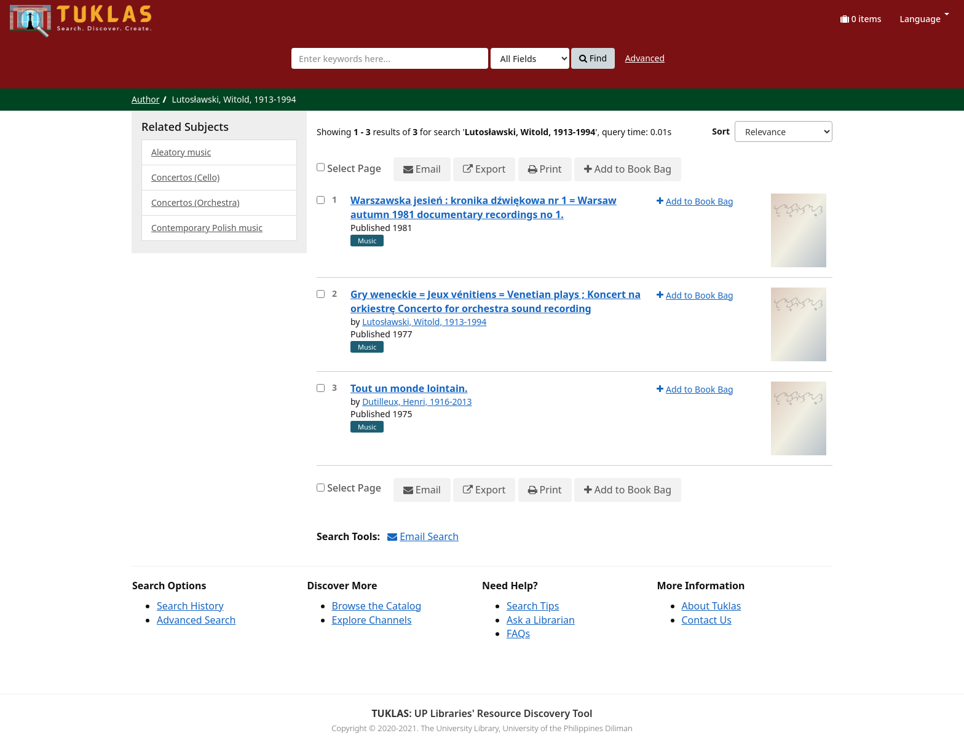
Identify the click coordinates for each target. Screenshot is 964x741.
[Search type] (530, 58)
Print (545, 169)
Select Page (354, 168)
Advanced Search (196, 620)
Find (593, 58)
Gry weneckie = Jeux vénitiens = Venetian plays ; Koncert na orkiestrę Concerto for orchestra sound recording (495, 301)
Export (484, 169)
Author (146, 99)
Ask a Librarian (541, 620)
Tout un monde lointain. (409, 388)
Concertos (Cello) (185, 177)
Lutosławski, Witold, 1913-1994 (424, 321)
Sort (721, 131)
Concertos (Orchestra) (195, 202)
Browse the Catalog (377, 606)
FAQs (518, 633)
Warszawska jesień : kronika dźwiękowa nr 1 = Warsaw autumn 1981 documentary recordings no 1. (483, 207)
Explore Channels (372, 620)
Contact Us (707, 620)
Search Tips (533, 606)
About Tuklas (711, 606)
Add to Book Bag (627, 169)
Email (422, 169)
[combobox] (389, 58)
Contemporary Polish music (207, 227)
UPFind (40, 15)
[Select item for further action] (321, 200)
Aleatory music (181, 152)
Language (924, 19)
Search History (190, 606)
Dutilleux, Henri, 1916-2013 (417, 401)
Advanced (645, 58)
